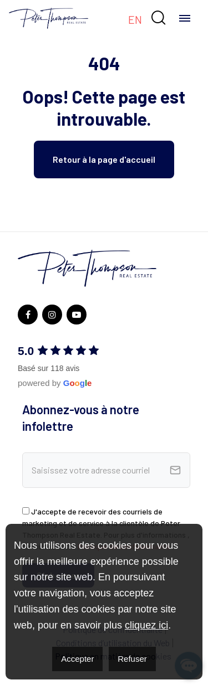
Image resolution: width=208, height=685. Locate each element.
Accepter (77, 658)
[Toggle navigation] (185, 18)
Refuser (132, 658)
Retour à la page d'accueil (104, 159)
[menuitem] (135, 18)
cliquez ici (146, 625)
